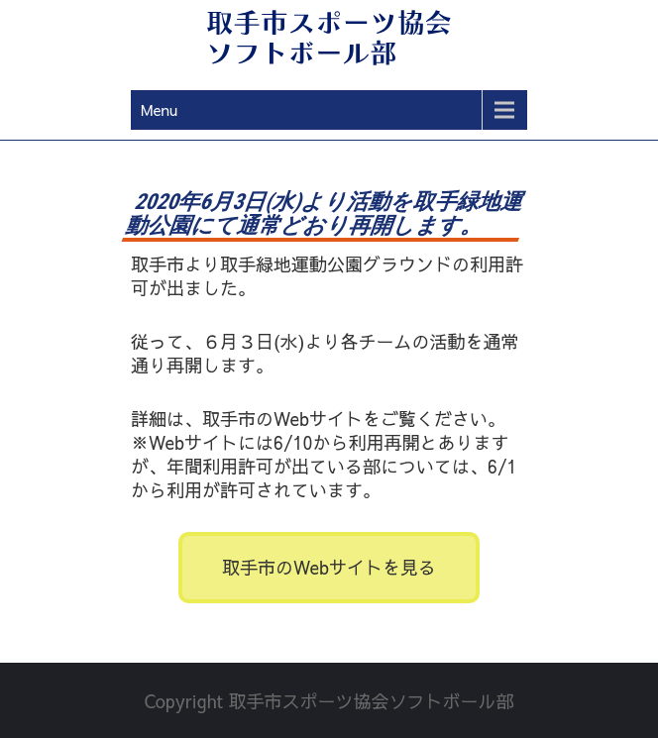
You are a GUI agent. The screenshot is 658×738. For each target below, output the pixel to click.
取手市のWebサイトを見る (329, 567)
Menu (159, 109)
